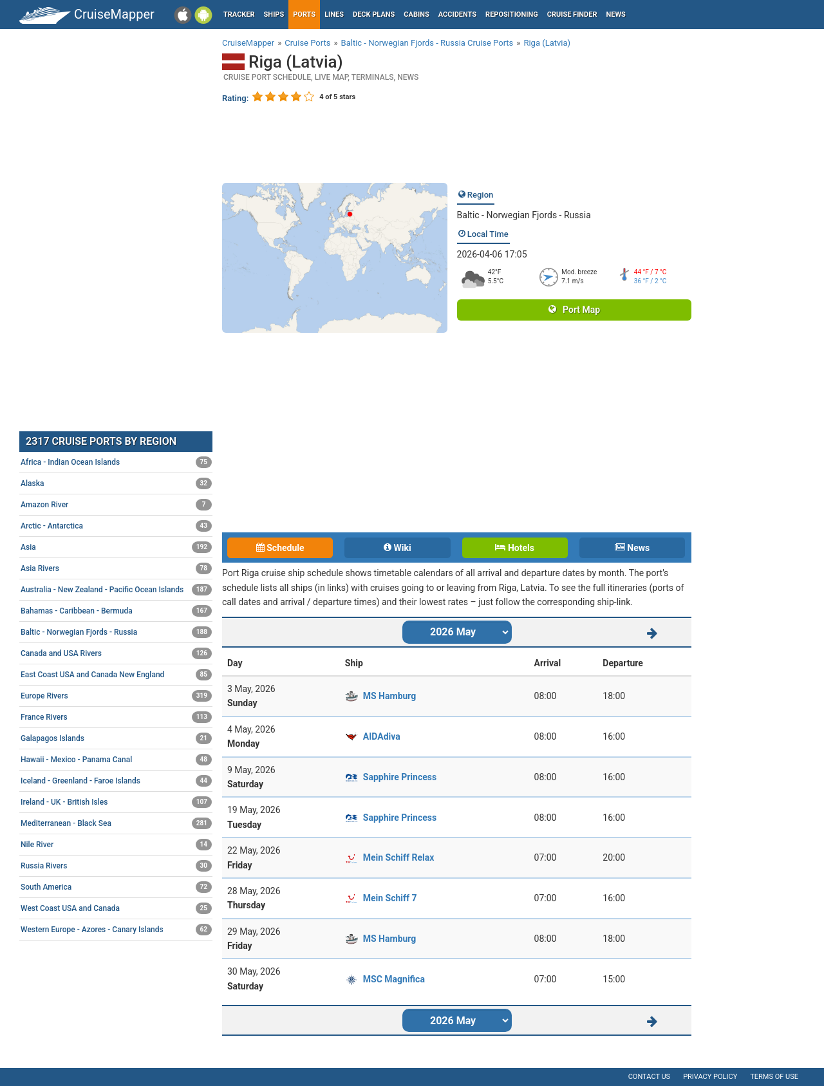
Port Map (574, 309)
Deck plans (374, 14)
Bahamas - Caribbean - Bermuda (116, 611)
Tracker (239, 14)
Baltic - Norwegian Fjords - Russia (524, 215)
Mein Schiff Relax (399, 857)
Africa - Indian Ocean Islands (116, 462)
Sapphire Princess (399, 777)
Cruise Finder (572, 14)
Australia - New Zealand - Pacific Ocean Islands (116, 589)
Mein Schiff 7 (390, 898)
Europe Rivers (116, 696)
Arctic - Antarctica (116, 526)
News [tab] (632, 548)
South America (116, 887)
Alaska (116, 483)
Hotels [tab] (514, 548)
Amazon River (116, 504)
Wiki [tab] (397, 548)
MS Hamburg (390, 696)
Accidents (457, 14)
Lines (334, 14)
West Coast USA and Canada (116, 908)
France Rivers (116, 717)
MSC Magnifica (394, 979)
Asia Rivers (116, 568)
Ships (274, 14)
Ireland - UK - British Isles (116, 802)
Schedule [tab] (280, 548)
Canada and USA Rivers (116, 653)
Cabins (416, 14)
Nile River (116, 844)
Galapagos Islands (116, 738)
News (616, 14)
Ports (304, 14)
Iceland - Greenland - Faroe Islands (116, 781)
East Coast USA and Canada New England (116, 674)
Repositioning (511, 14)
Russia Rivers (116, 866)
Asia (116, 547)
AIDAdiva (381, 736)
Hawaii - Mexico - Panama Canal (116, 759)
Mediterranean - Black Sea (116, 823)
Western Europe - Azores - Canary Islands (116, 929)
